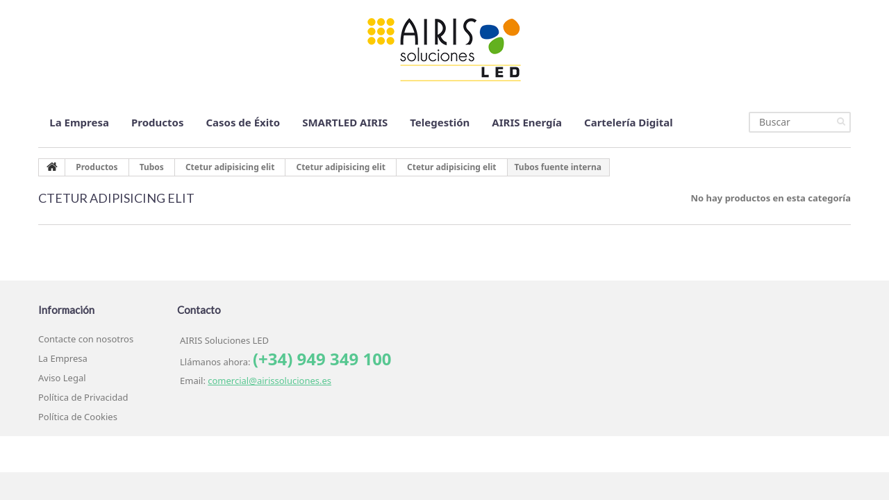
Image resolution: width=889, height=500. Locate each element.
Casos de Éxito (243, 122)
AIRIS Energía (527, 122)
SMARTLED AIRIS (345, 122)
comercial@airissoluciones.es (269, 380)
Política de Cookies (77, 416)
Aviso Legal (62, 377)
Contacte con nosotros (85, 338)
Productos (157, 122)
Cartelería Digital (628, 122)
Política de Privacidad (83, 397)
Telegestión (440, 122)
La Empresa (79, 122)
